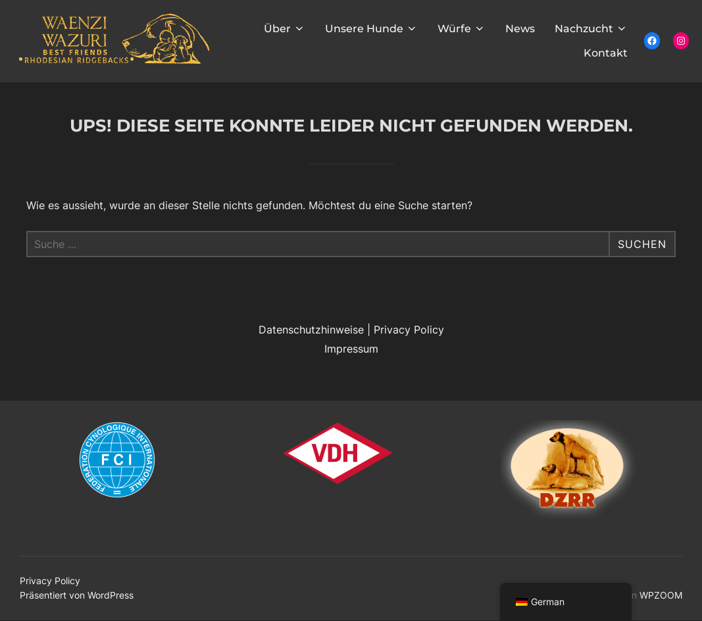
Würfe (462, 28)
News (520, 28)
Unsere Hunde (371, 28)
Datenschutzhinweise (311, 329)
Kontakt (606, 53)
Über (284, 28)
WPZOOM (660, 595)
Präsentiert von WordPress (77, 595)
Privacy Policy (409, 329)
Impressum (351, 348)
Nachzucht (591, 28)
